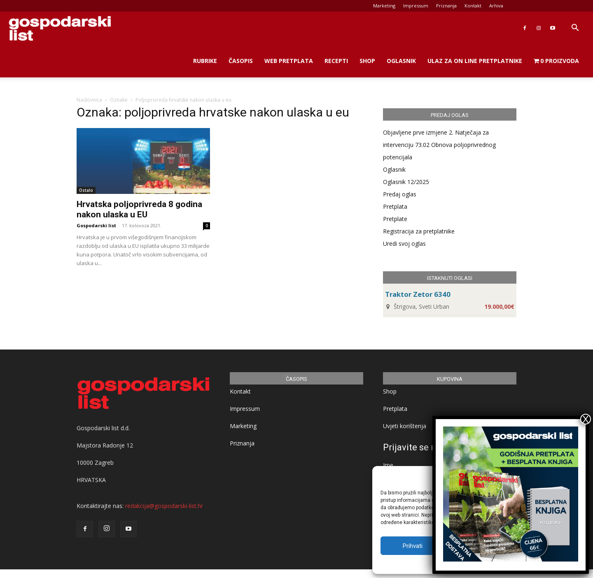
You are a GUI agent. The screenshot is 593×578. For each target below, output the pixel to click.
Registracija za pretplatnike (419, 231)
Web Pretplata (288, 61)
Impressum (415, 5)
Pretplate (395, 219)
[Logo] (59, 28)
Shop (367, 61)
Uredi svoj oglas (404, 243)
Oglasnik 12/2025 (406, 182)
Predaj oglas (399, 194)
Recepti (336, 61)
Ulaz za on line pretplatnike (474, 61)
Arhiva (496, 5)
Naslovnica (89, 99)
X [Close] (585, 419)
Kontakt (473, 5)
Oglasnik (401, 61)
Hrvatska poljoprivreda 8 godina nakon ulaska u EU (139, 209)
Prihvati (413, 546)
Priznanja (446, 5)
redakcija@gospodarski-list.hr (164, 506)
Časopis (241, 61)
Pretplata (395, 206)
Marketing (384, 5)
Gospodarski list (96, 225)
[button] (575, 29)
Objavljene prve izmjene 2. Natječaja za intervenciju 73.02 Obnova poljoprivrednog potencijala (439, 144)
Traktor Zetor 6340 (418, 294)
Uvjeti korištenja (404, 426)
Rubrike (205, 61)
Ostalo (86, 190)
